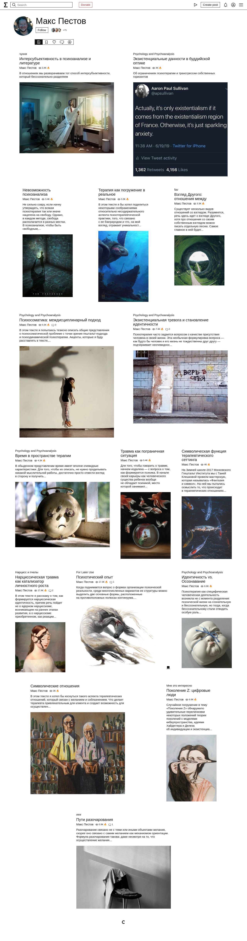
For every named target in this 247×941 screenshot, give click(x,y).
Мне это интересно (179, 685)
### (78, 814)
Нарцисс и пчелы (26, 572)
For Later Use (85, 572)
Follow (42, 30)
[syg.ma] (6, 4)
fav (176, 189)
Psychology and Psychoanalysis (153, 54)
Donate (85, 4)
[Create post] (210, 4)
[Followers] (59, 30)
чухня (23, 54)
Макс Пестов (28, 67)
